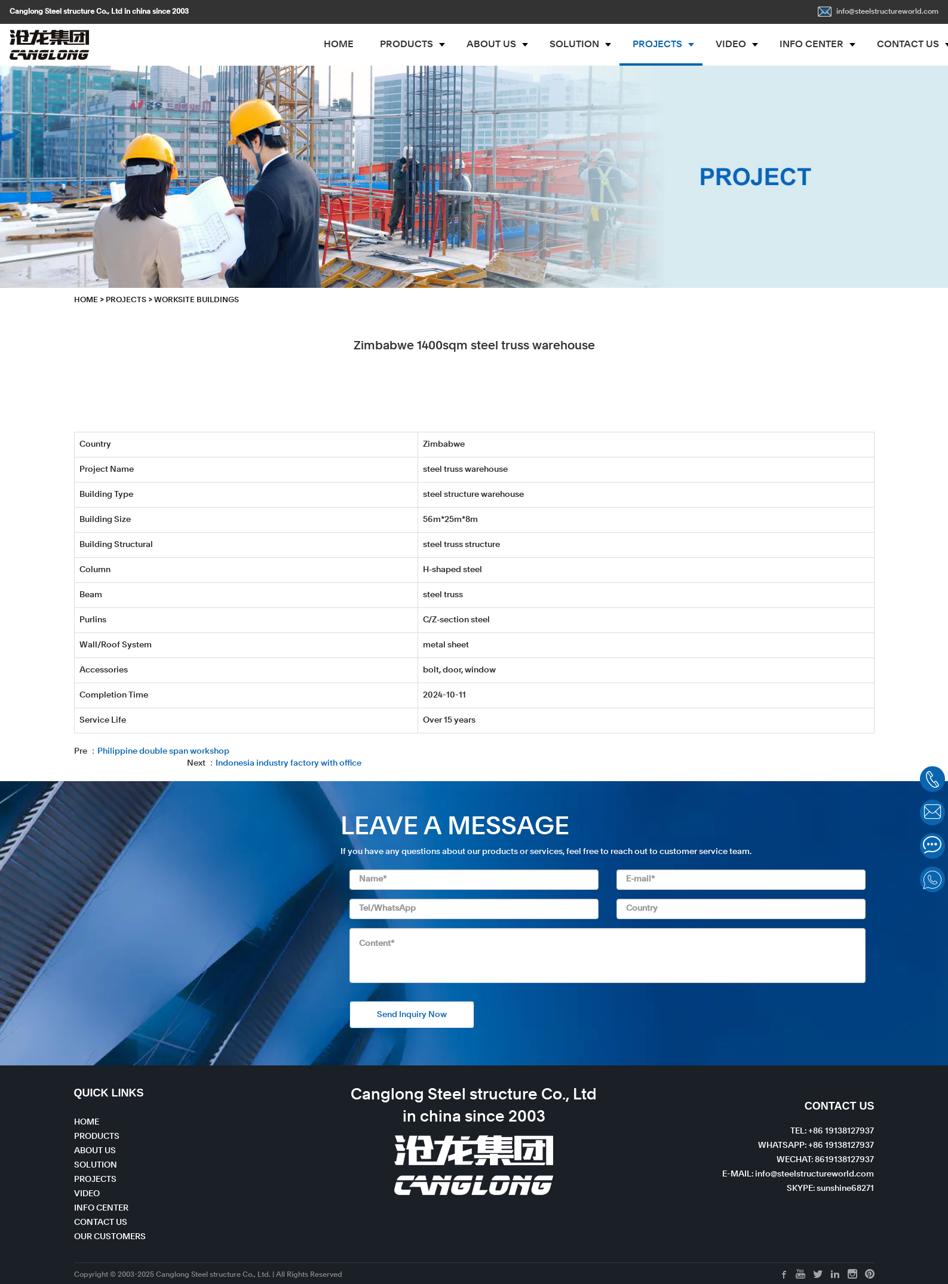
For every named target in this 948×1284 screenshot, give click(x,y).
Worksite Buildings (196, 300)
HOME (339, 45)
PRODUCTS (406, 45)
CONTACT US (100, 1222)
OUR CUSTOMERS (110, 1237)
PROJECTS (657, 45)
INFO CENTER (811, 45)
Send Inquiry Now (412, 1014)
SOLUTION (574, 45)
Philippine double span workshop (163, 751)
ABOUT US (491, 45)
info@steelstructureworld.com (878, 12)
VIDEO (731, 45)
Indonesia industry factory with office (288, 763)
